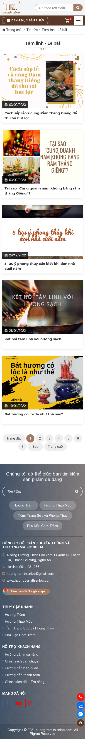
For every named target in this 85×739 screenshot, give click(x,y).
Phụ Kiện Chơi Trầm (42, 526)
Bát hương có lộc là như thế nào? (34, 414)
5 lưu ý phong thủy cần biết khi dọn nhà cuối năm (40, 266)
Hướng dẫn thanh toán (22, 675)
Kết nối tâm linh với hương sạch (33, 339)
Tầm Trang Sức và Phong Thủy (29, 628)
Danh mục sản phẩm (27, 20)
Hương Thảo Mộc (57, 505)
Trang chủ (14, 30)
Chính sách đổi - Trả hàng (24, 682)
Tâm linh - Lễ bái (54, 30)
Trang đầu (14, 438)
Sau (35, 446)
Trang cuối (55, 446)
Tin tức (32, 30)
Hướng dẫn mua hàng (21, 654)
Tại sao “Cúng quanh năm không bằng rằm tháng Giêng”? (42, 190)
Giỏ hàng (70, 18)
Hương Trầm (24, 505)
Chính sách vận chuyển (22, 661)
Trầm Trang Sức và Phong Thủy (43, 515)
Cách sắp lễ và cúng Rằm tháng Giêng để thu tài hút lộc (41, 115)
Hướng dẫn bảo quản (21, 668)
